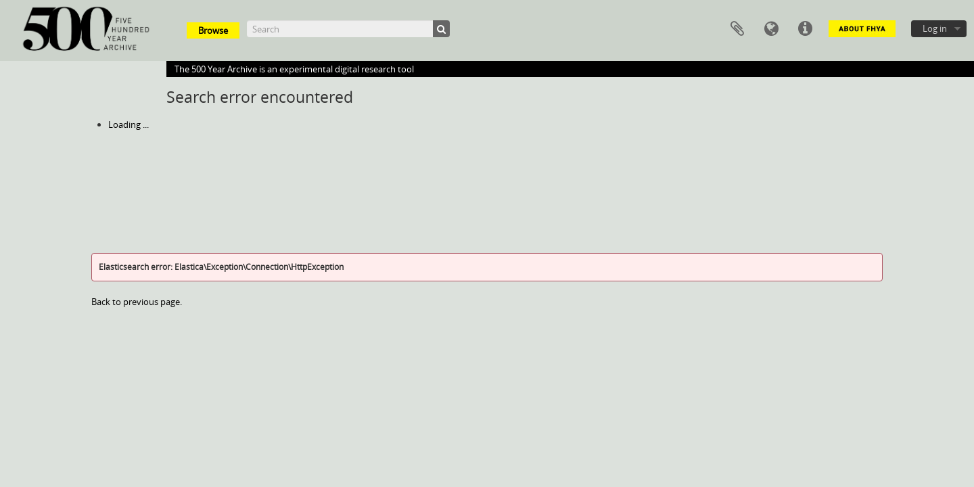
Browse (213, 30)
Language (771, 29)
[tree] (487, 124)
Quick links (805, 29)
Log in (935, 28)
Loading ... (128, 124)
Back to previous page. (136, 302)
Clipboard (737, 29)
